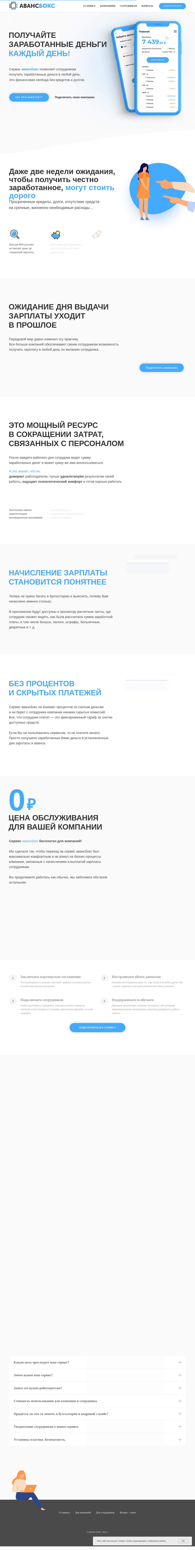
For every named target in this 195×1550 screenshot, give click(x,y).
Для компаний (83, 1512)
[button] (97, 1027)
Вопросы (147, 6)
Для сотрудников (105, 1512)
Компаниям (107, 6)
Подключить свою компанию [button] (74, 97)
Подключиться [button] (172, 6)
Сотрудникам (128, 6)
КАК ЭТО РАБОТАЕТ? (29, 97)
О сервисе (89, 6)
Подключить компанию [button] (161, 367)
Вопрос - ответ (128, 1512)
